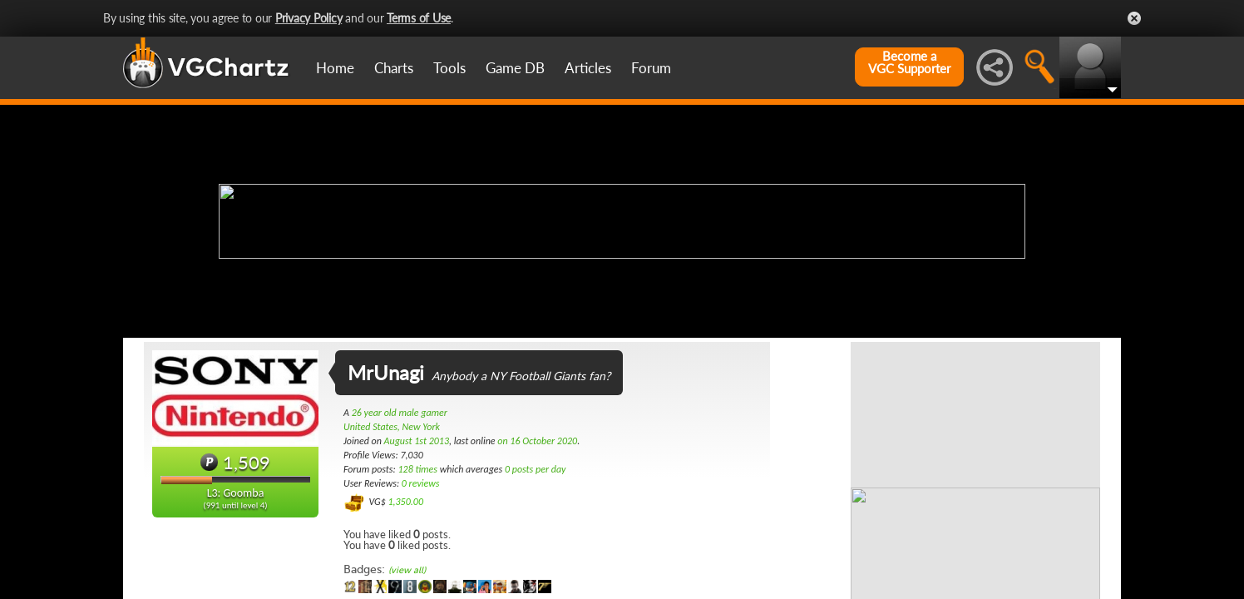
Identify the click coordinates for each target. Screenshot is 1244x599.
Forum (651, 68)
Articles (588, 68)
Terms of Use (419, 18)
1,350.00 (405, 501)
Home (335, 68)
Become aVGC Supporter (909, 62)
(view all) (407, 570)
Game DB (515, 68)
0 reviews (421, 483)
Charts (393, 68)
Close (1134, 18)
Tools (449, 68)
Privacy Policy (309, 18)
